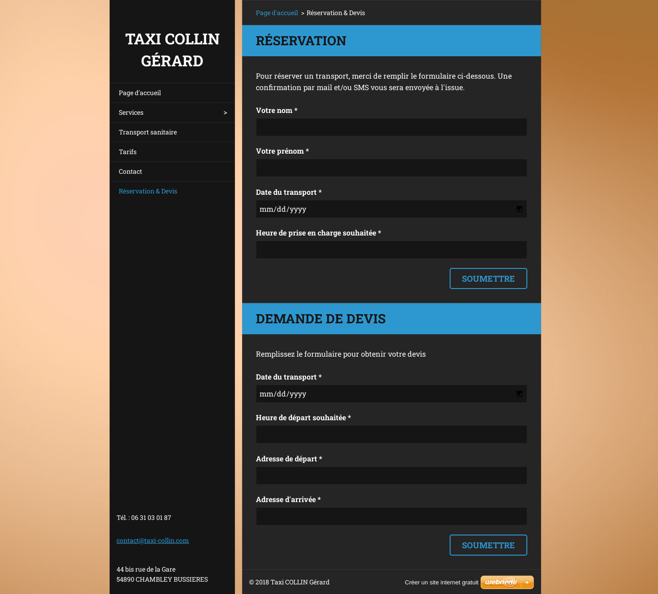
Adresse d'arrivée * (288, 499)
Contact (130, 171)
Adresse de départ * (289, 458)
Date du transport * (289, 192)
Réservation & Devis (148, 191)
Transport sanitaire (148, 132)
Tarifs (128, 151)
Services (131, 112)
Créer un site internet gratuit (441, 582)
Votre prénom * (282, 150)
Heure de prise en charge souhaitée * (318, 232)
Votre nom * (276, 110)
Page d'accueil (140, 92)
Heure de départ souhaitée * (303, 417)
